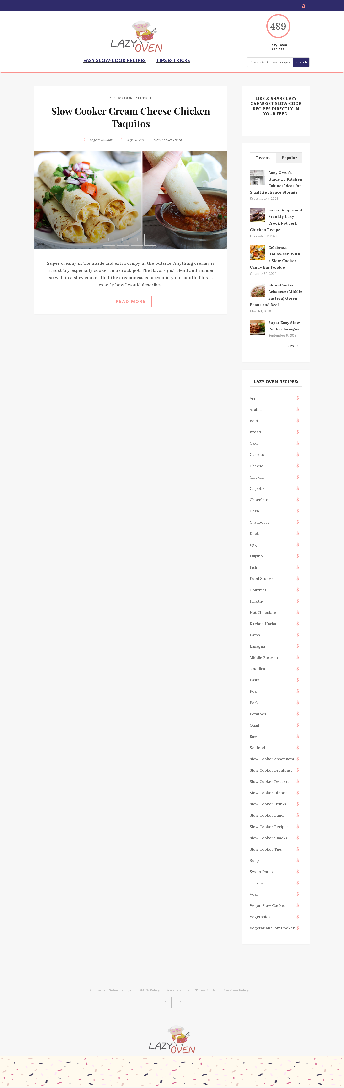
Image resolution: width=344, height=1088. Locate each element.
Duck (254, 532)
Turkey (256, 882)
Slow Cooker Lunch (130, 97)
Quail (254, 724)
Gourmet (258, 589)
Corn (254, 509)
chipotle (257, 487)
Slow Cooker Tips (266, 848)
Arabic (256, 408)
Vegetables (260, 915)
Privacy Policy (177, 989)
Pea (253, 690)
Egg (253, 543)
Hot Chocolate (263, 611)
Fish (253, 566)
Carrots (257, 453)
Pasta (255, 679)
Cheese (256, 465)
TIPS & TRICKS (173, 60)
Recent (263, 156)
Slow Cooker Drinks (268, 803)
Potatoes (258, 713)
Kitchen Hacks (263, 622)
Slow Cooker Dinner (268, 791)
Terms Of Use (206, 989)
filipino (256, 555)
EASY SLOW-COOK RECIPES (114, 60)
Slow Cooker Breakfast (271, 769)
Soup (254, 859)
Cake (254, 442)
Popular (289, 156)
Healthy (257, 600)
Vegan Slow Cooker (268, 904)
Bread (255, 431)
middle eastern (264, 656)
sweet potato (262, 870)
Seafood (257, 746)
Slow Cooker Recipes (269, 825)
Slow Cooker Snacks (268, 837)
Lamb (255, 633)
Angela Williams (101, 139)
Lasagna (257, 645)
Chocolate (259, 498)
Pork (254, 701)
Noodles (257, 667)
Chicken (257, 476)
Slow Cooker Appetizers (272, 757)
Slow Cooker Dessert (269, 780)
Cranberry (259, 521)
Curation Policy (236, 989)
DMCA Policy (149, 989)
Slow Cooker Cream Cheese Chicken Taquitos (130, 116)
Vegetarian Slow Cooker (272, 927)
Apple (255, 397)
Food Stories (262, 577)
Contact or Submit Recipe (111, 989)
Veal (254, 893)
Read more (131, 300)
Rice (254, 735)
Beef (254, 419)
